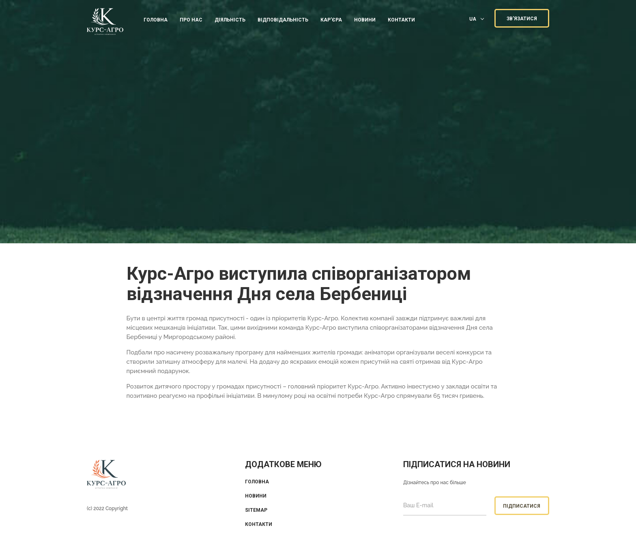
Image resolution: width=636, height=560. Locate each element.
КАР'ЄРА (331, 20)
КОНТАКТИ (401, 20)
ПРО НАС (191, 20)
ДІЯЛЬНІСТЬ (230, 20)
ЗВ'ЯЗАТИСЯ (522, 18)
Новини (365, 20)
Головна (156, 20)
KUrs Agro (105, 22)
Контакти (258, 524)
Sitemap (256, 510)
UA (472, 18)
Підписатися (521, 506)
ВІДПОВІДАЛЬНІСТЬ (283, 20)
